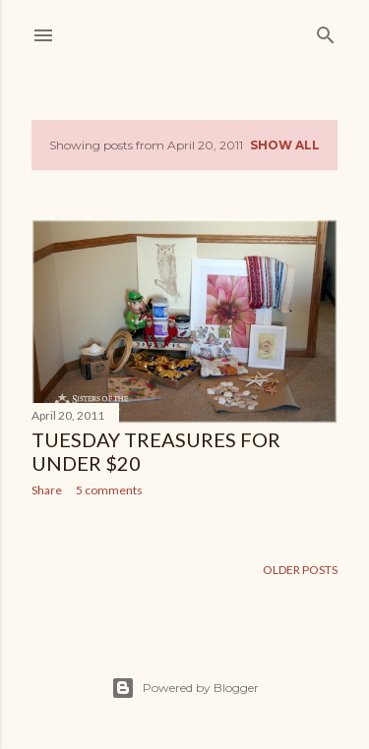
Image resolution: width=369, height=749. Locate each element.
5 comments (109, 490)
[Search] (326, 31)
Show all (285, 145)
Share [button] (46, 490)
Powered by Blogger (185, 688)
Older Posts (300, 569)
